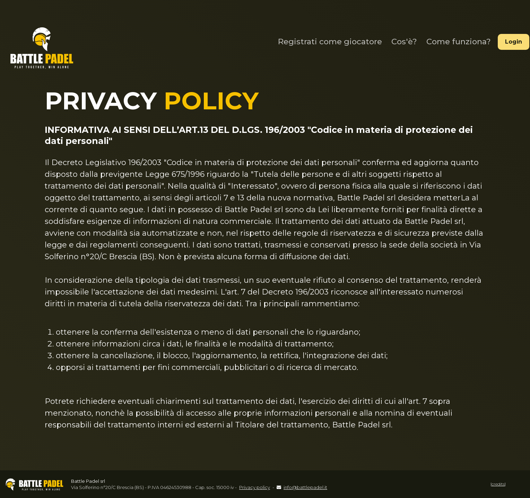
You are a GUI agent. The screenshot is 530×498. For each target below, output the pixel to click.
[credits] (498, 484)
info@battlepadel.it (305, 487)
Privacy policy (254, 487)
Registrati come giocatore (328, 39)
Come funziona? (454, 39)
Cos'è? (401, 39)
